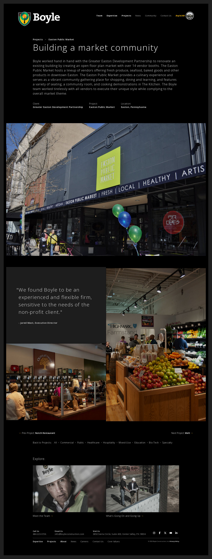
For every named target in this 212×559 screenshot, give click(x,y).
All (55, 442)
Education (139, 442)
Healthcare (93, 442)
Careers (84, 541)
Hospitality (109, 442)
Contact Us (166, 15)
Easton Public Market (61, 39)
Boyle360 (185, 16)
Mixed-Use (125, 442)
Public (80, 442)
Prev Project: (37, 433)
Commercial (67, 442)
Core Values (114, 541)
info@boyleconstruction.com (69, 534)
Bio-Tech (154, 442)
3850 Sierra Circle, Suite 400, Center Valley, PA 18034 (119, 534)
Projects (38, 39)
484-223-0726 (39, 534)
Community (150, 15)
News (138, 15)
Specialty (167, 442)
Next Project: (182, 433)
